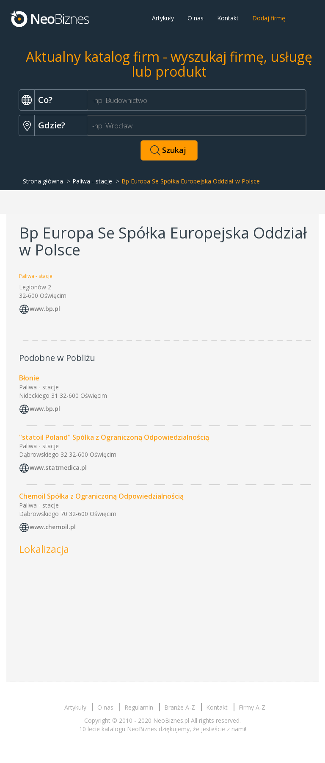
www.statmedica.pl (58, 468)
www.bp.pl (45, 309)
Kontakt (228, 18)
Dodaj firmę (268, 18)
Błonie (29, 378)
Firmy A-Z (252, 707)
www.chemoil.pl (53, 527)
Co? (45, 99)
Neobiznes (50, 18)
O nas (195, 18)
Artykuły (163, 18)
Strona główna (43, 181)
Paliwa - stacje (92, 181)
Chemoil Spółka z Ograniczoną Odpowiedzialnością (101, 496)
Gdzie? (51, 125)
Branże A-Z (179, 707)
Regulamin (138, 707)
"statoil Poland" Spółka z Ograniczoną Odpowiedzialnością (114, 437)
